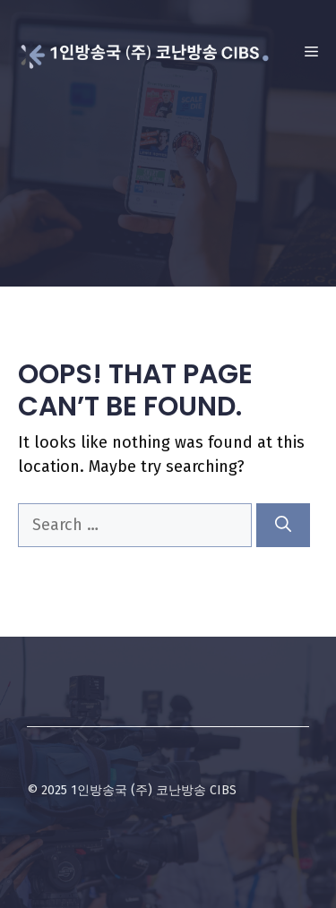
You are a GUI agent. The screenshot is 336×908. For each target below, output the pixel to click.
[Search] (283, 525)
